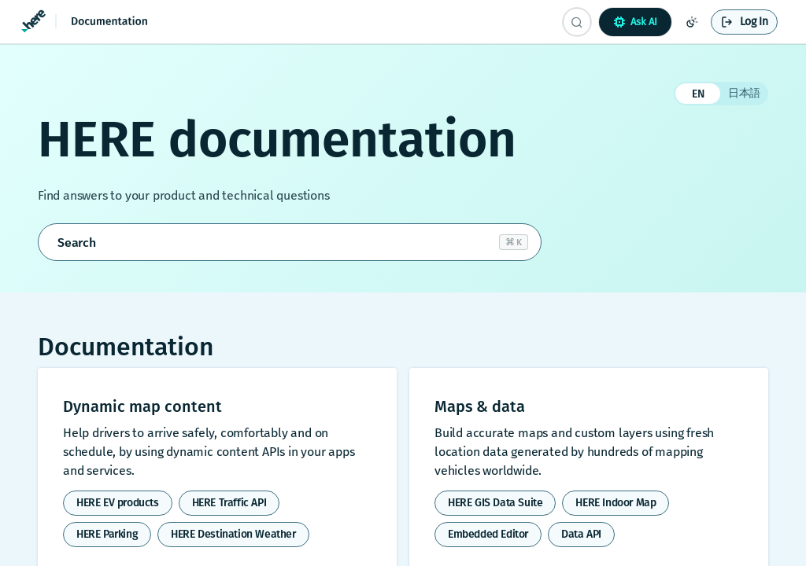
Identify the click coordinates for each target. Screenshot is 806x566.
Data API (581, 534)
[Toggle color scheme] (691, 22)
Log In (754, 21)
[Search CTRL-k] (577, 22)
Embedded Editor (488, 534)
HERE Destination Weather (233, 534)
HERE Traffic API (229, 502)
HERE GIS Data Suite (495, 502)
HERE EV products (117, 502)
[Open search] (290, 242)
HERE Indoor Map (615, 502)
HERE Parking (107, 534)
